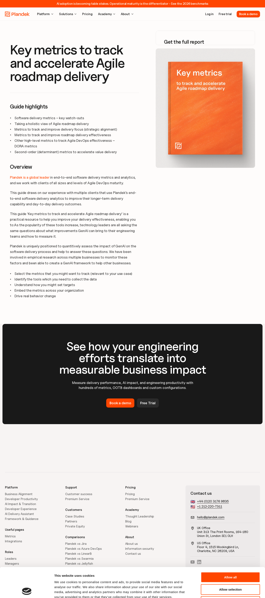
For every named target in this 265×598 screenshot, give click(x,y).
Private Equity (75, 526)
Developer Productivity (21, 499)
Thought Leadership (139, 516)
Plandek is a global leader (29, 177)
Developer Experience (21, 509)
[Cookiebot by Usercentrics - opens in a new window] (27, 590)
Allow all (230, 547)
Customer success (78, 494)
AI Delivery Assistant (19, 514)
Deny (230, 571)
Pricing (130, 494)
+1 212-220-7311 (209, 506)
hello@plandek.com (210, 517)
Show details (217, 590)
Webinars (131, 526)
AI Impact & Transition (20, 504)
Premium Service (77, 499)
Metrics (10, 536)
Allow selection (230, 559)
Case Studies (74, 516)
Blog (128, 521)
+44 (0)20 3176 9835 (213, 501)
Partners (71, 521)
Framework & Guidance (22, 519)
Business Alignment (19, 494)
